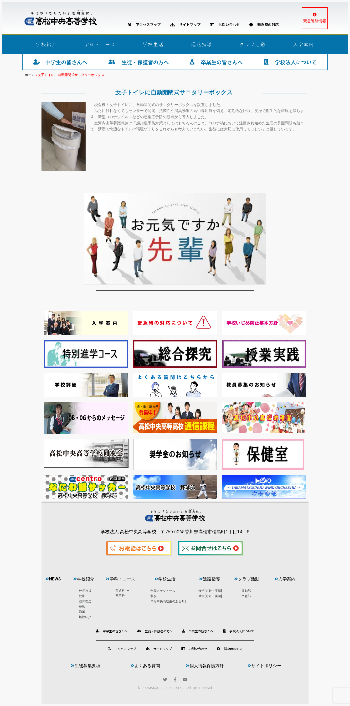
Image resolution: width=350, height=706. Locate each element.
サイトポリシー (264, 665)
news (53, 578)
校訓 (82, 596)
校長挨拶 (85, 591)
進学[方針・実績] (210, 591)
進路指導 (201, 44)
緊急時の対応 (264, 24)
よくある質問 (145, 665)
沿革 (82, 612)
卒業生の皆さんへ (216, 62)
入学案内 (303, 44)
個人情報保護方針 (205, 665)
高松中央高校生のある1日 (168, 601)
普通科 (122, 590)
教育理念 (85, 601)
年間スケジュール (162, 591)
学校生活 (153, 44)
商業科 (120, 595)
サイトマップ (185, 24)
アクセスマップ (144, 24)
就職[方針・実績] (210, 596)
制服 (153, 596)
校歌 (82, 606)
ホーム (30, 75)
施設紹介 (85, 617)
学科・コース (100, 44)
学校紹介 (46, 44)
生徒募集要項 (85, 665)
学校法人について (290, 62)
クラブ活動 (252, 44)
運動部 (246, 591)
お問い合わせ (225, 24)
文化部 (246, 596)
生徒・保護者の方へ (138, 62)
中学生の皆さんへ (60, 62)
